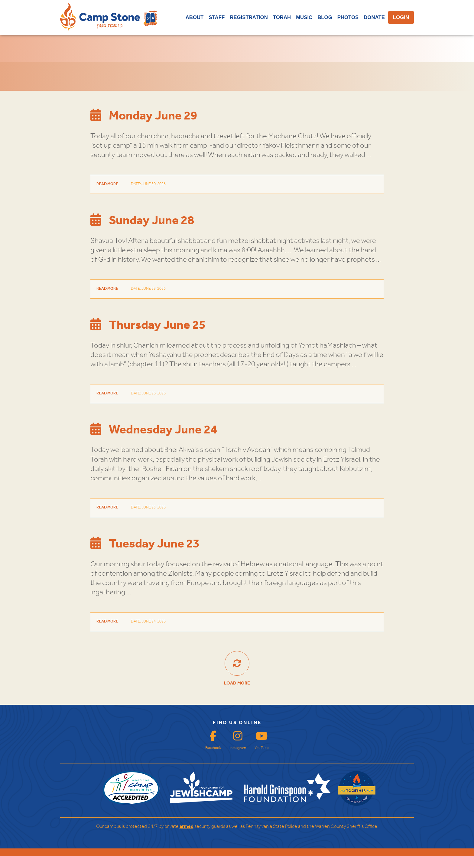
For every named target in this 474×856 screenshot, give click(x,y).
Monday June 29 (143, 116)
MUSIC (304, 17)
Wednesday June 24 (153, 430)
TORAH (282, 17)
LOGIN (401, 17)
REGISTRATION (249, 17)
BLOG (324, 17)
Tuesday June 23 (145, 544)
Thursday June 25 (148, 325)
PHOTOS (348, 17)
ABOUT (195, 17)
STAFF (217, 17)
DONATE (374, 17)
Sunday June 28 (142, 221)
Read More (107, 184)
